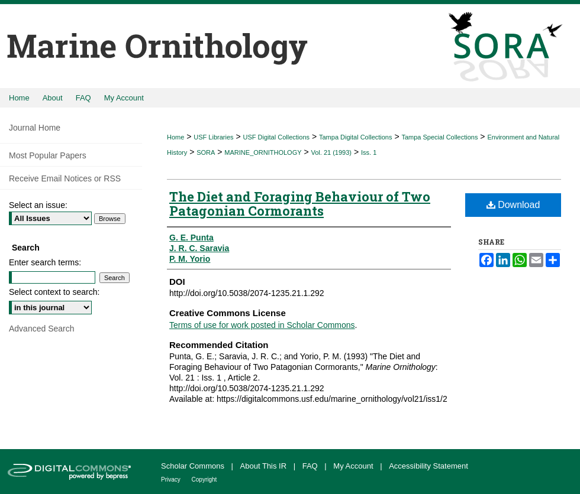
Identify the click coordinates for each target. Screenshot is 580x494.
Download (513, 205)
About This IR (264, 466)
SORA (205, 152)
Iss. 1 (368, 152)
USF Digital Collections (276, 137)
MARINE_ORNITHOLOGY (262, 152)
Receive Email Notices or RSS (65, 178)
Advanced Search (42, 328)
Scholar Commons (194, 466)
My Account (354, 466)
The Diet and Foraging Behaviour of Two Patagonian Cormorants (299, 203)
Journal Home (34, 127)
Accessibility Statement (428, 466)
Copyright (204, 479)
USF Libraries (213, 137)
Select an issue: (38, 205)
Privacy (171, 479)
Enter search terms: (45, 262)
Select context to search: (54, 292)
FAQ (311, 466)
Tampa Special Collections (439, 137)
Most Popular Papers (47, 155)
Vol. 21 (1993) (331, 152)
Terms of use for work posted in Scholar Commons (262, 325)
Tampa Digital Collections (355, 137)
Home (175, 137)
